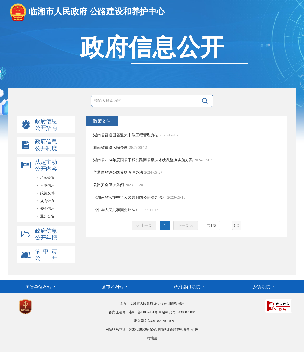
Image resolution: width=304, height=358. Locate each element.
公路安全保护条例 (108, 185)
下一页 (186, 225)
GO (236, 225)
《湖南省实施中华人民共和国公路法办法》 (129, 197)
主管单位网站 (38, 286)
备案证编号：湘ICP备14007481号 (133, 312)
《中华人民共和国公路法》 (116, 210)
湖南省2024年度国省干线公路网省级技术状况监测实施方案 (143, 160)
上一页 (144, 225)
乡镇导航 (261, 286)
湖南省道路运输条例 (110, 147)
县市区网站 (113, 286)
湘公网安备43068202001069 (154, 321)
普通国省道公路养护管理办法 (118, 172)
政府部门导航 (187, 286)
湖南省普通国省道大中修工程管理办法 (125, 135)
